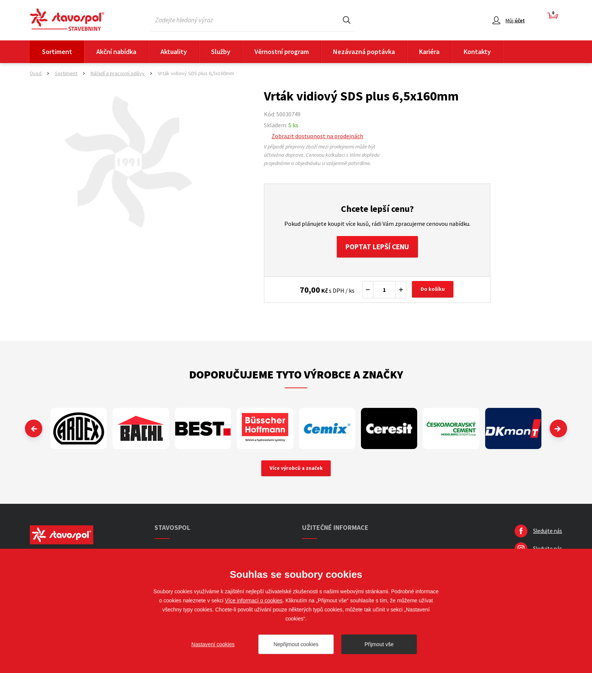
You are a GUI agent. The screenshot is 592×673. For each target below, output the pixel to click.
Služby (220, 51)
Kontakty (477, 51)
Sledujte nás (547, 532)
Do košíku (433, 290)
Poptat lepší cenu (377, 247)
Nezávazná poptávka (364, 51)
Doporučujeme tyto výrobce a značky (296, 375)
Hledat (347, 19)
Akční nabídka (116, 51)
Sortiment (57, 51)
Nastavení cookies (212, 644)
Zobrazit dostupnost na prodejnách (317, 136)
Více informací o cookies (254, 600)
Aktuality (173, 51)
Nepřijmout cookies (295, 644)
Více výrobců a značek (296, 469)
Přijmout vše (378, 644)
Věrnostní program (281, 51)
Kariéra (429, 51)
